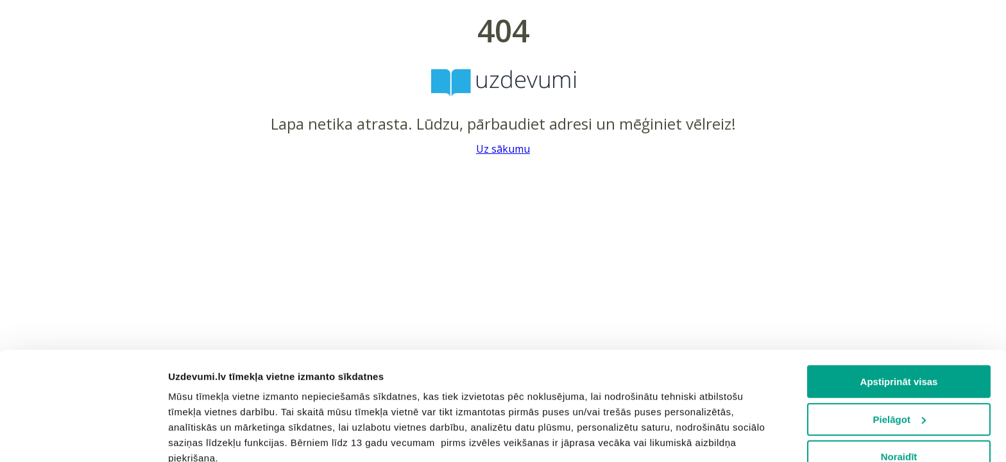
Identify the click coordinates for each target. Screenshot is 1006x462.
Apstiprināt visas (899, 280)
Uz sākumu (503, 149)
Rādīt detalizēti (202, 436)
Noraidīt (899, 355)
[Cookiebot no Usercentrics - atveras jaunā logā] (83, 437)
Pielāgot (899, 317)
